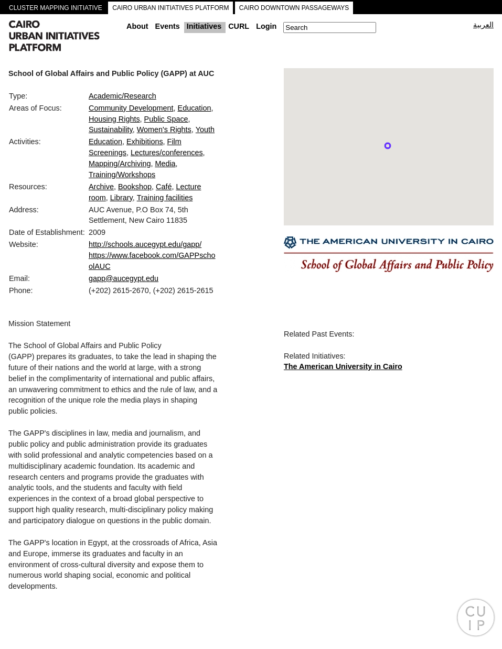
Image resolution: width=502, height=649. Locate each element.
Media (165, 163)
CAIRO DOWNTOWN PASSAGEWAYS (294, 8)
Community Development (131, 108)
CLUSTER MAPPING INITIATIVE (55, 8)
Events (167, 26)
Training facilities (165, 197)
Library (121, 197)
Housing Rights (114, 119)
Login (266, 26)
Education (194, 108)
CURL (238, 26)
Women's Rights (164, 129)
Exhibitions (144, 141)
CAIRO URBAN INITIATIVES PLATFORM (170, 8)
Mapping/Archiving (120, 163)
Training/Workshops (122, 174)
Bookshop (135, 186)
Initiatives (204, 26)
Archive (101, 186)
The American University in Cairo (343, 366)
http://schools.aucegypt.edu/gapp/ (145, 244)
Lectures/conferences (167, 152)
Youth (205, 129)
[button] (387, 146)
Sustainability (111, 129)
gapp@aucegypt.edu (123, 278)
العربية (483, 24)
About (137, 26)
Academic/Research (122, 96)
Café (164, 186)
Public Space (166, 119)
